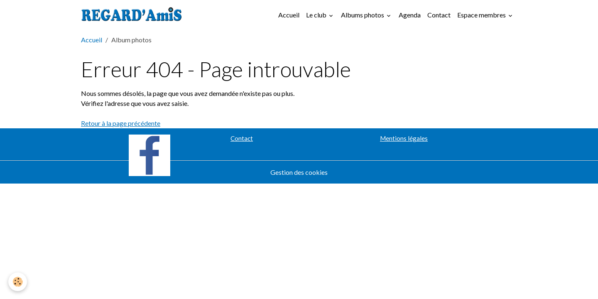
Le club (317, 15)
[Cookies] (17, 281)
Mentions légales (404, 138)
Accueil (288, 15)
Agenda (410, 15)
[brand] (133, 15)
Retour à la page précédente (120, 123)
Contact (439, 15)
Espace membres (482, 15)
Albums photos (363, 15)
